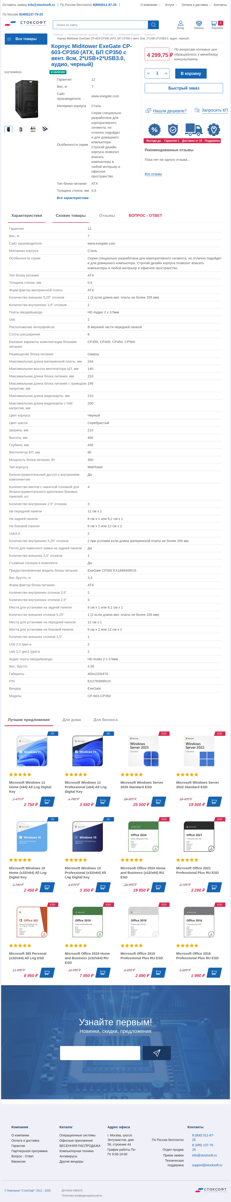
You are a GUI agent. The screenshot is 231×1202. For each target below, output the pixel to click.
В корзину (191, 73)
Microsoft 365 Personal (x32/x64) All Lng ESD (27, 955)
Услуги (169, 5)
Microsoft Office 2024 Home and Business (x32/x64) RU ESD (143, 872)
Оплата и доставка (194, 5)
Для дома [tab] (72, 720)
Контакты (220, 5)
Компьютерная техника (76, 1151)
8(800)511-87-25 (105, 5)
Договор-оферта (72, 1190)
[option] (8, 129)
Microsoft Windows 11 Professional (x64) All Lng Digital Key (86, 786)
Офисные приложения (76, 1140)
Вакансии (18, 1161)
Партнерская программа (29, 1151)
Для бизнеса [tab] (106, 720)
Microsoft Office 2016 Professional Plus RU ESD (197, 955)
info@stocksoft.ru (41, 5)
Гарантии (18, 1146)
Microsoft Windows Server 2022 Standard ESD (197, 784)
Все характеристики (73, 198)
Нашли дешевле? (170, 111)
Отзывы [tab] (107, 215)
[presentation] (145, 216)
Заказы (199, 28)
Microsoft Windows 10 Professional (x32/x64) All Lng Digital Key (85, 872)
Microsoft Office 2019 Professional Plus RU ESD (142, 955)
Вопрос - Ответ (22, 1156)
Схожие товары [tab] (71, 215)
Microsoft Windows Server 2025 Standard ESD (142, 784)
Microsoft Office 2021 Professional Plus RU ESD (197, 870)
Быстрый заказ (183, 88)
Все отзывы (153, 174)
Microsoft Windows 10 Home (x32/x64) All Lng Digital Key (28, 872)
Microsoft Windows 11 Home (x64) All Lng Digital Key (30, 786)
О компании (148, 5)
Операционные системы (77, 1135)
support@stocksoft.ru (207, 1165)
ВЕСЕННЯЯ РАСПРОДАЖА (80, 1146)
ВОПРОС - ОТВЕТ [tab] (145, 215)
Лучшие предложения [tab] (29, 720)
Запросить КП (215, 110)
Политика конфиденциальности (82, 1195)
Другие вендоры (71, 1161)
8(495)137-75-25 (31, 14)
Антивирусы (68, 1156)
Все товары (26, 39)
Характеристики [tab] (26, 215)
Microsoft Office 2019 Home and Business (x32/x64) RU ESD (87, 957)
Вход (180, 28)
